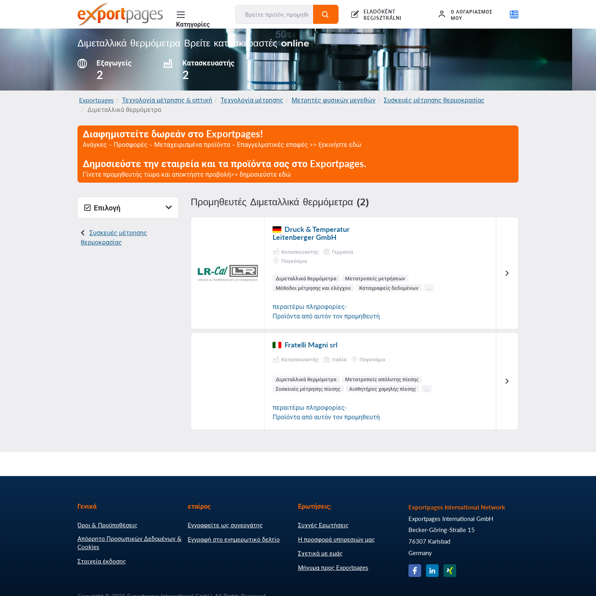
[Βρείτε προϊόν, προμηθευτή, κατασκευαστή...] (274, 14)
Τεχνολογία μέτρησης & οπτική (167, 100)
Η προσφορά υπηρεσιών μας (336, 539)
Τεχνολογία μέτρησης (252, 100)
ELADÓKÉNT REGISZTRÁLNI (383, 15)
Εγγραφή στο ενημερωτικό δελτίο (234, 539)
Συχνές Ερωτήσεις (323, 524)
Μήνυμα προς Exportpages (333, 567)
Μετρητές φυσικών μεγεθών (333, 100)
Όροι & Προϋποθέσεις (107, 524)
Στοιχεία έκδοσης (101, 561)
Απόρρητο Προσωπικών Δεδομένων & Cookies (129, 543)
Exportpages (96, 100)
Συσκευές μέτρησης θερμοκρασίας (434, 100)
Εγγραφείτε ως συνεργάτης (225, 524)
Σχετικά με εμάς (320, 553)
